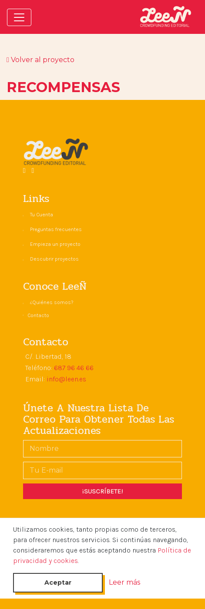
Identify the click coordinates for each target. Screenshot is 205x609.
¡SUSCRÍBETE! (102, 491)
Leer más (124, 582)
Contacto (38, 315)
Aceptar (57, 582)
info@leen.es (66, 379)
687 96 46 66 (74, 368)
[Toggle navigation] (19, 17)
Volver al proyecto (40, 60)
